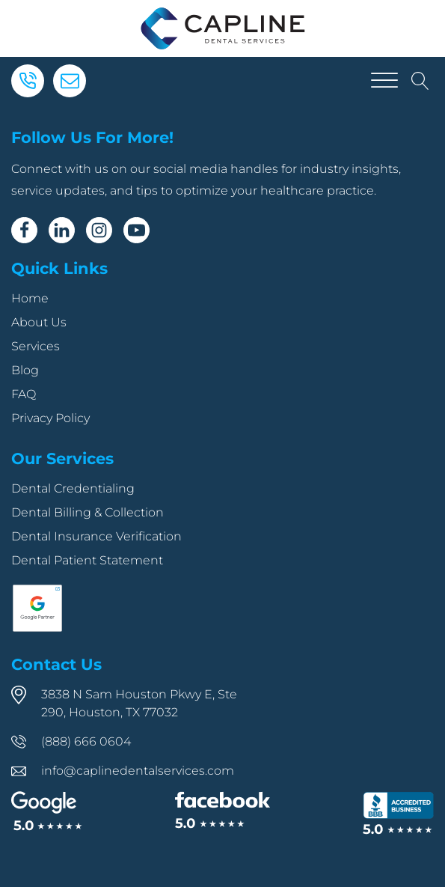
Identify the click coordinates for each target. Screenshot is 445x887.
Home (30, 298)
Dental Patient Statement (87, 560)
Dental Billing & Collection (87, 512)
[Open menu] (384, 81)
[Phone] (27, 80)
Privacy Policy (50, 418)
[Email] (69, 80)
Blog (25, 370)
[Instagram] (99, 230)
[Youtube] (136, 230)
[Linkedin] (62, 230)
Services (35, 346)
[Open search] (420, 81)
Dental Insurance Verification (96, 536)
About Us (39, 322)
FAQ (23, 394)
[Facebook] (24, 230)
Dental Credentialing (73, 488)
